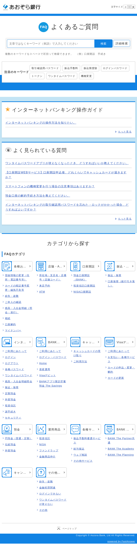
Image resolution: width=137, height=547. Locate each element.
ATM (42, 291)
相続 (8, 318)
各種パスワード (14, 369)
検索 (103, 43)
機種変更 (86, 76)
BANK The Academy (121, 448)
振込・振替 (114, 275)
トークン (37, 76)
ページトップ (69, 528)
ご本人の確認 (13, 302)
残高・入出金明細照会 (18, 381)
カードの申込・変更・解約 (121, 369)
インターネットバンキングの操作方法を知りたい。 (40, 122)
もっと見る (125, 131)
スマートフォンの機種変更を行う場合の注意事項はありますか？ (50, 186)
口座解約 (10, 324)
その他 (43, 510)
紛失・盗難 (12, 296)
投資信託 (10, 405)
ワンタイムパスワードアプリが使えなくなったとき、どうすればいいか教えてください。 (67, 163)
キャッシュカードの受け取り (87, 353)
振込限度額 (90, 68)
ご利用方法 (80, 361)
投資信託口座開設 (84, 285)
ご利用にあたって (16, 351)
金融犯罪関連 (47, 487)
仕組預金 (10, 444)
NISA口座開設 (82, 291)
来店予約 (44, 285)
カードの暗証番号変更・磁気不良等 (17, 287)
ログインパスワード (115, 68)
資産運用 (44, 369)
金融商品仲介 (47, 456)
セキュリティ (13, 417)
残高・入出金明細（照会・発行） (18, 310)
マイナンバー (13, 330)
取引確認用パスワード (45, 68)
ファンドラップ (48, 450)
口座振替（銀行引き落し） (121, 283)
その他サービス (83, 460)
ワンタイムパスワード (61, 76)
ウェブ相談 (80, 454)
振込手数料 (71, 68)
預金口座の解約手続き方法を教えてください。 (37, 195)
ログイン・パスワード (53, 357)
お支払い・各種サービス (121, 359)
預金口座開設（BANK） (81, 277)
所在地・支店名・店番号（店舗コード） (53, 277)
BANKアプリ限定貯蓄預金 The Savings (52, 383)
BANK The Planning (121, 454)
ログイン (10, 357)
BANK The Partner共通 (121, 440)
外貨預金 (10, 399)
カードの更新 (116, 377)
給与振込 (78, 448)
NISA (42, 444)
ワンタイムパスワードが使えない (53, 501)
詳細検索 (122, 43)
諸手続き (10, 411)
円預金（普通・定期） (18, 438)
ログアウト (12, 363)
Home (43, 363)
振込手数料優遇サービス (87, 440)
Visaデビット (47, 375)
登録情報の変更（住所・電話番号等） (17, 277)
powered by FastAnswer (121, 541)
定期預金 (10, 393)
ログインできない (50, 493)
